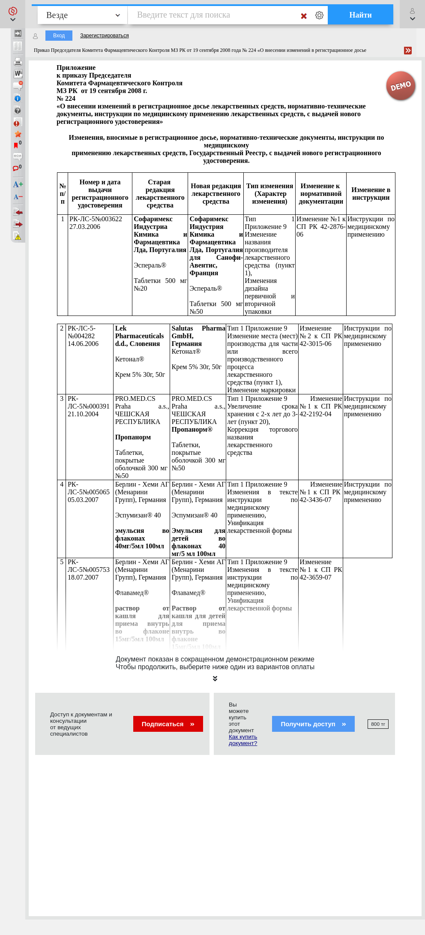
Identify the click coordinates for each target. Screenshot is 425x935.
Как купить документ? (243, 740)
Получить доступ (313, 724)
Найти (360, 15)
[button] (12, 14)
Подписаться (168, 724)
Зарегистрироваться (104, 36)
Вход (59, 36)
